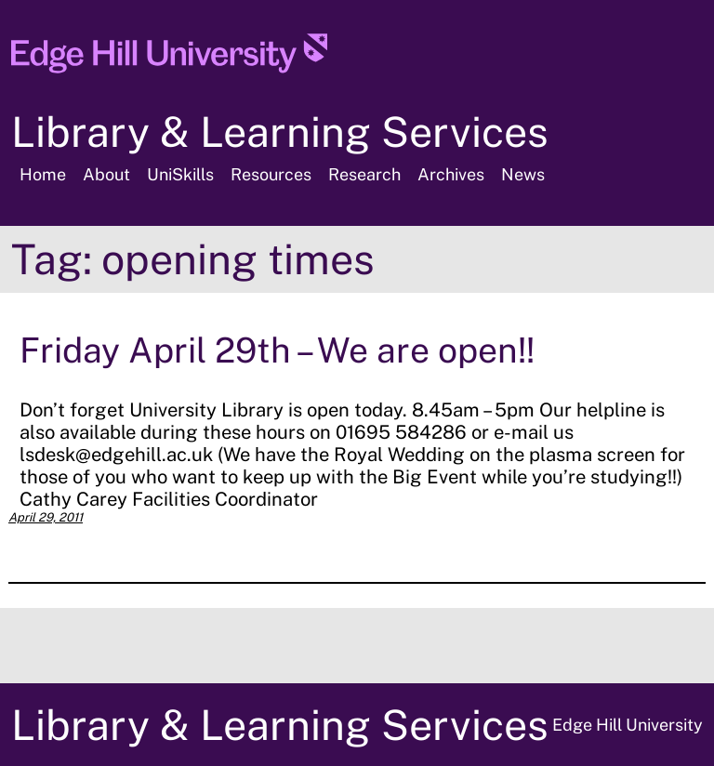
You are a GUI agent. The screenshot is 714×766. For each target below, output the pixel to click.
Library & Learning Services (280, 131)
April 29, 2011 (45, 517)
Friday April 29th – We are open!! (277, 350)
